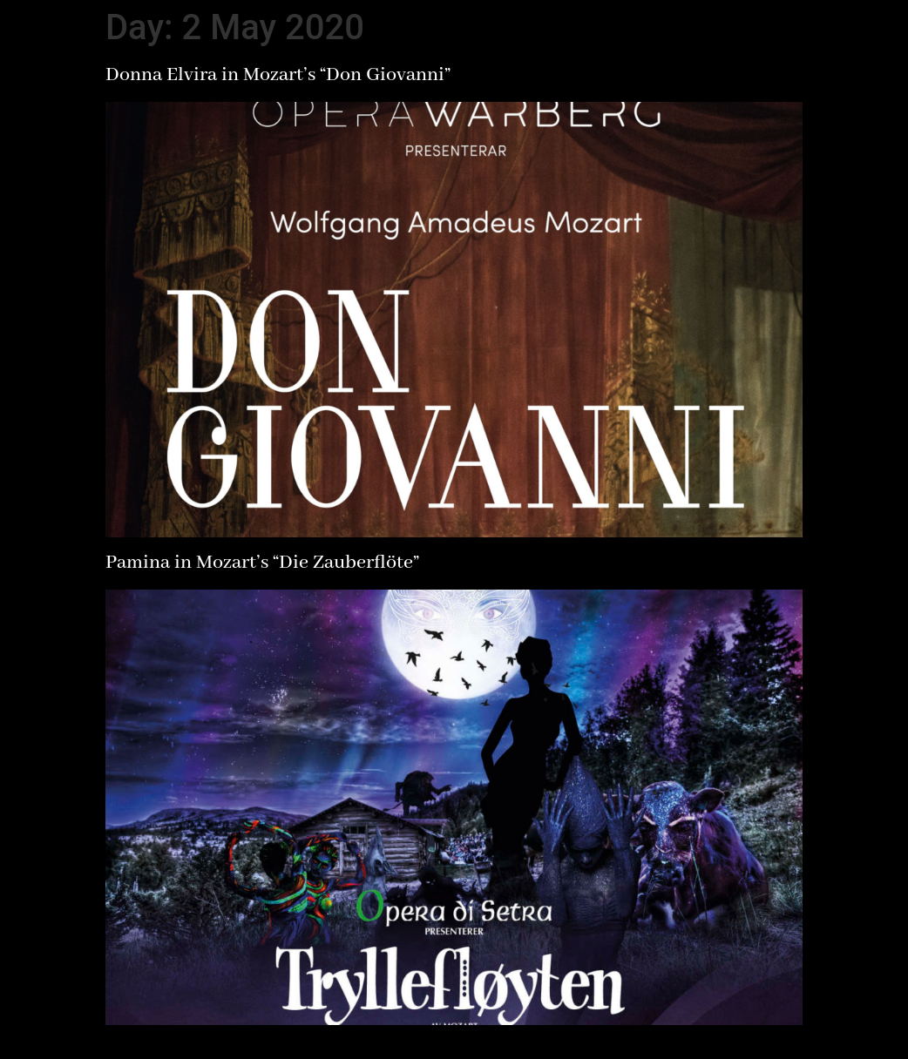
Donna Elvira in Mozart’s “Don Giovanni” (278, 75)
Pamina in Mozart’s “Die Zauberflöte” (262, 562)
